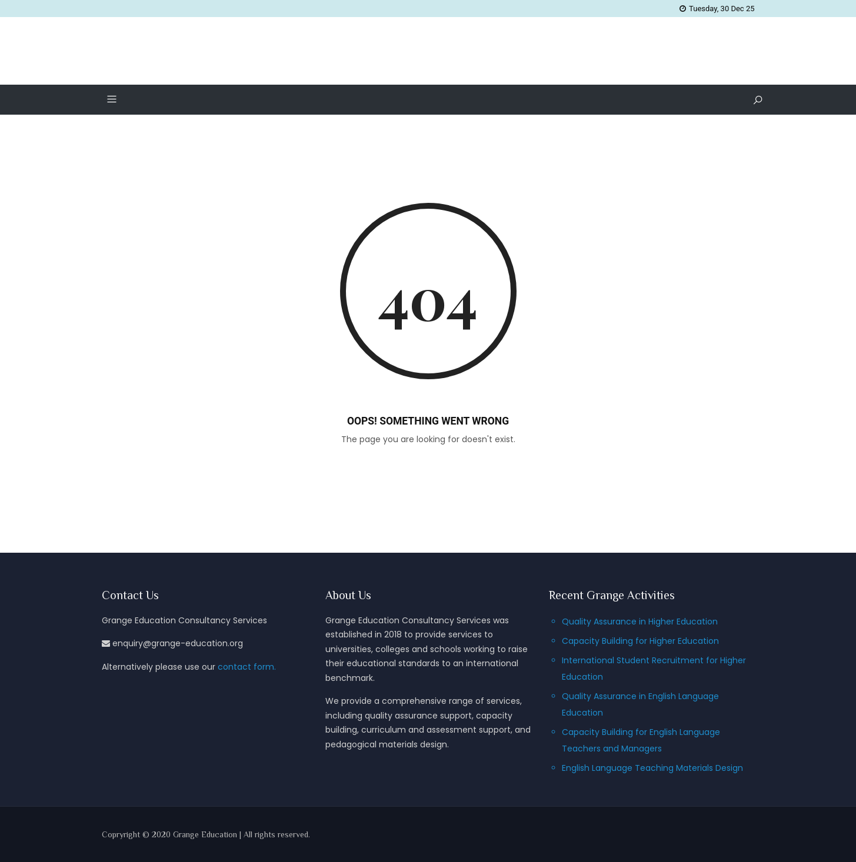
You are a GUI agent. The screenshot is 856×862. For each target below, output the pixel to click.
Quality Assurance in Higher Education (640, 621)
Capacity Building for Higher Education (640, 641)
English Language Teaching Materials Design (652, 768)
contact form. (247, 667)
